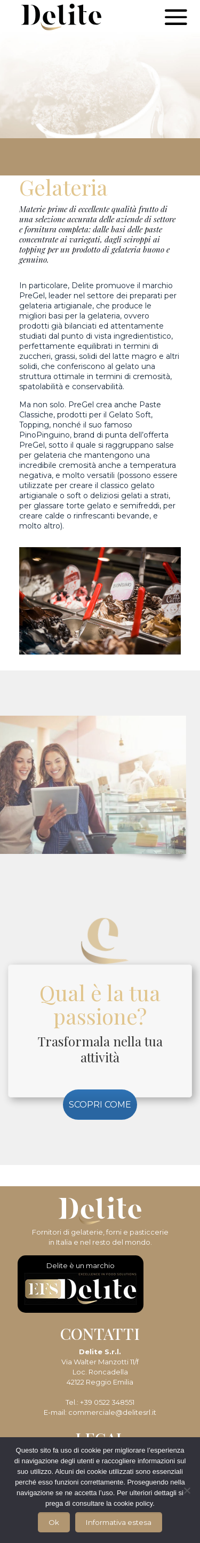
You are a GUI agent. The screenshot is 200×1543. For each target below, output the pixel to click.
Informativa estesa (118, 1522)
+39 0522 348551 (107, 1402)
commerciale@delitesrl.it (112, 1412)
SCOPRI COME (100, 1105)
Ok (54, 1522)
